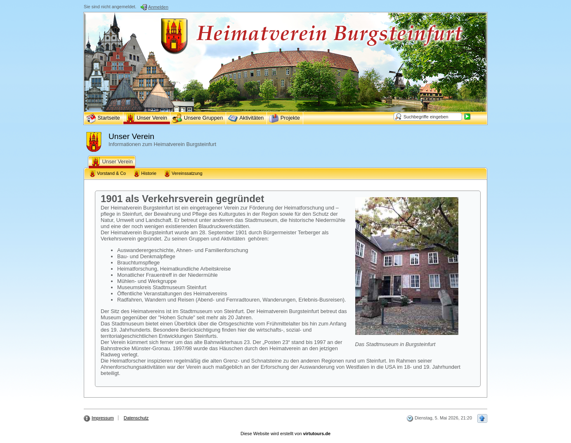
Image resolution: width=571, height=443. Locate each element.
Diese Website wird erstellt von (285, 433)
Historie (144, 173)
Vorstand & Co (107, 173)
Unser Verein (112, 162)
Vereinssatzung (183, 173)
